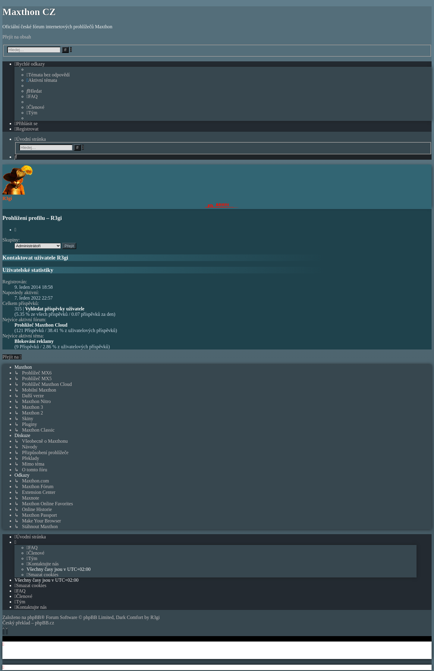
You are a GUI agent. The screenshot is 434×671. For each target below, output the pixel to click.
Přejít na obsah (16, 36)
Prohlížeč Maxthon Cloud (41, 325)
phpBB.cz (44, 622)
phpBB (34, 617)
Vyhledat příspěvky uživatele (54, 308)
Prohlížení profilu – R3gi (32, 218)
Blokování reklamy (34, 341)
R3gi (155, 617)
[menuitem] (48, 74)
